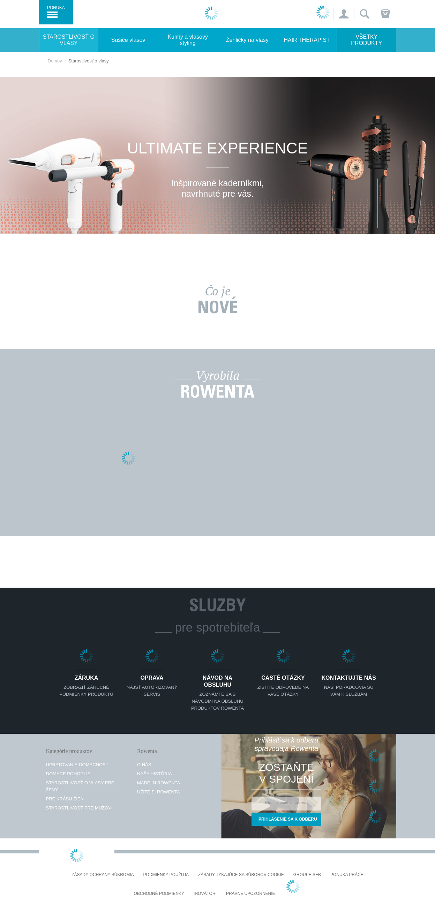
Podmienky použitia (166, 875)
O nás (144, 764)
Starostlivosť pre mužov (79, 808)
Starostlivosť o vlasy (69, 40)
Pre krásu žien (65, 798)
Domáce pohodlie (68, 773)
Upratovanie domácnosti (78, 764)
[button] (343, 14)
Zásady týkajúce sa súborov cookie (241, 875)
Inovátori (205, 893)
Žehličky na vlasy (247, 40)
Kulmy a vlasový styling (187, 40)
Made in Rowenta (158, 782)
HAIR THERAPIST (307, 40)
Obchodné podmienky (159, 893)
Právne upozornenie (250, 893)
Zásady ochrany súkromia (103, 875)
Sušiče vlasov (128, 40)
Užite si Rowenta (158, 791)
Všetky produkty (366, 40)
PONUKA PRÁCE (346, 875)
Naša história (154, 773)
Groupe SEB (307, 875)
